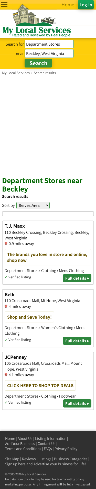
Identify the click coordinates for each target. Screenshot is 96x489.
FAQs (48, 448)
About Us (25, 438)
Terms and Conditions (23, 448)
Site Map (12, 458)
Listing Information (50, 438)
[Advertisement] (48, 125)
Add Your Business (20, 443)
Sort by (8, 205)
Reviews (29, 458)
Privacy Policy (66, 448)
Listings (44, 458)
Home (10, 438)
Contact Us (47, 443)
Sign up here (15, 463)
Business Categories (71, 458)
